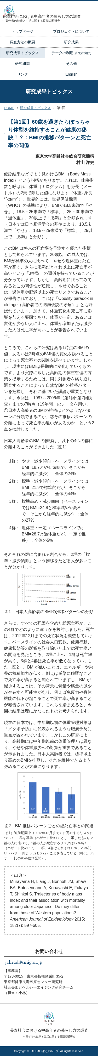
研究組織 (22, 63)
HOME (9, 108)
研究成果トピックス (22, 53)
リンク (22, 74)
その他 (71, 63)
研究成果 (71, 42)
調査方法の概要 (22, 42)
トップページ (22, 31)
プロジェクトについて (71, 31)
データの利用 (71, 53)
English (71, 74)
